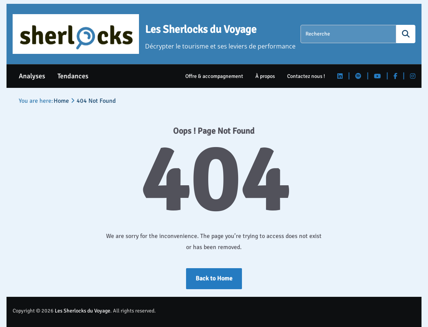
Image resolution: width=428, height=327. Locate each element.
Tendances (72, 76)
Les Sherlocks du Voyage (200, 29)
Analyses (32, 76)
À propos (265, 76)
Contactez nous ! (306, 76)
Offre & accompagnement (214, 76)
